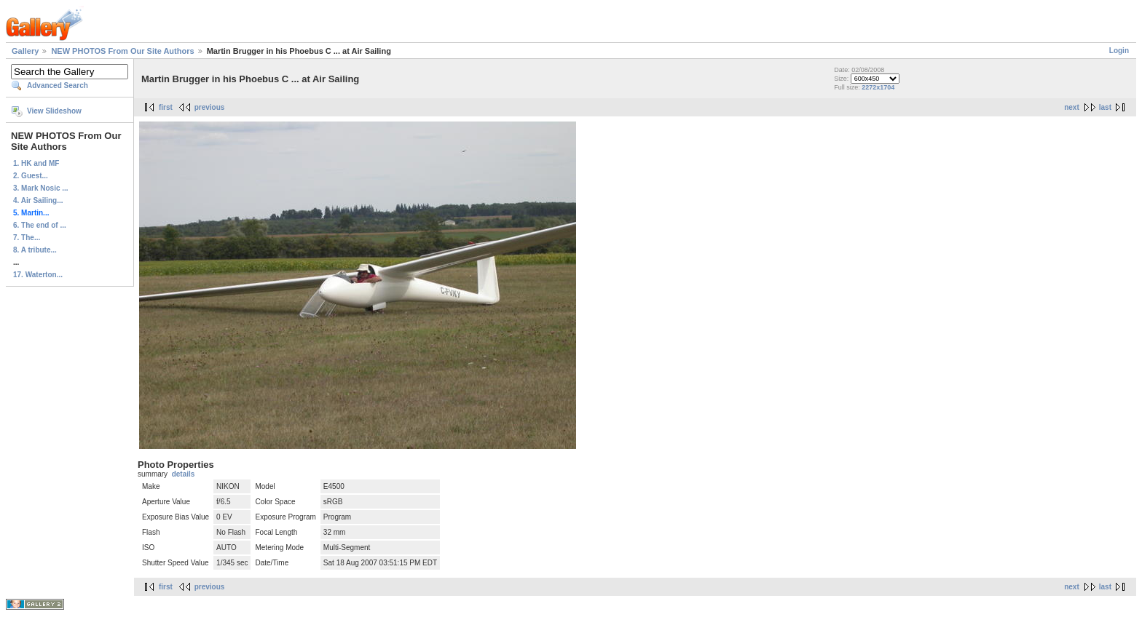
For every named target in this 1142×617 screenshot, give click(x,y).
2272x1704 (878, 87)
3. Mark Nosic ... (40, 188)
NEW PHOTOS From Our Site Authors (122, 51)
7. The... (26, 238)
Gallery (25, 51)
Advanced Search (57, 85)
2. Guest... (30, 176)
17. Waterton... (38, 275)
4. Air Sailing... (38, 200)
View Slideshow (54, 111)
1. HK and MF (36, 163)
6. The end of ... (39, 225)
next (1071, 107)
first (166, 107)
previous (209, 107)
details (183, 474)
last (1105, 107)
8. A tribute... (35, 250)
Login (1119, 51)
